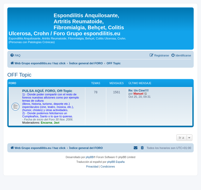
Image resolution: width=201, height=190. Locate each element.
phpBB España (116, 161)
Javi (56, 122)
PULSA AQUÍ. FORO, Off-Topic (47, 91)
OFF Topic (19, 75)
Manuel (138, 93)
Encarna (46, 122)
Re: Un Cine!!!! (139, 90)
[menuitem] (15, 55)
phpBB (90, 157)
